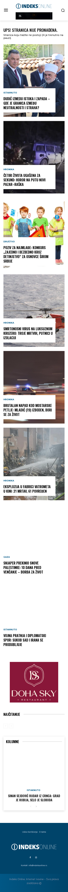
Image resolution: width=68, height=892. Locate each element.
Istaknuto (10, 93)
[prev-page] (5, 726)
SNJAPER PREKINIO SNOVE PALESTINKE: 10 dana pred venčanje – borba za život (23, 567)
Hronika (8, 169)
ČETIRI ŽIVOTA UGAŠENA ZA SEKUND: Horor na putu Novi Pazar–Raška (24, 180)
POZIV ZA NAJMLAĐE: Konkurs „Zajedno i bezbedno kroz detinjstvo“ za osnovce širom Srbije (25, 254)
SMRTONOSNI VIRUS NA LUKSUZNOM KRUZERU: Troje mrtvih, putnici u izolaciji (28, 333)
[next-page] (36, 806)
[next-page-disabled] (11, 726)
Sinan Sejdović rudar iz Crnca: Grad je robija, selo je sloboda (34, 798)
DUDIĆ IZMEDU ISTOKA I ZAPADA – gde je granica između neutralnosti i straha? (26, 103)
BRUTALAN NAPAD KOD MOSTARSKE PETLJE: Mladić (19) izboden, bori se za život (27, 410)
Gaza (6, 557)
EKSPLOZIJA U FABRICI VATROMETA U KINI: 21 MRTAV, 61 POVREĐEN (27, 489)
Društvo (9, 242)
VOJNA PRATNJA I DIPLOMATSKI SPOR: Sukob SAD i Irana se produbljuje (24, 640)
